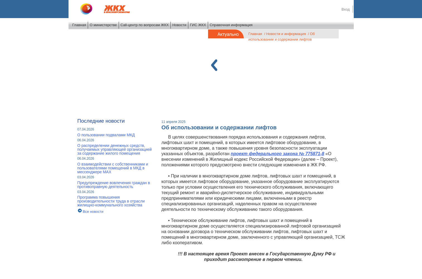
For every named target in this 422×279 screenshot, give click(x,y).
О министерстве (103, 25)
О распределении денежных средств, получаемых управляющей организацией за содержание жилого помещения (114, 149)
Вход (345, 9)
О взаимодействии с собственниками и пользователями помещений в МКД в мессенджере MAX (112, 168)
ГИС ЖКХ (198, 25)
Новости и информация (286, 34)
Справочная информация (231, 25)
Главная (79, 25)
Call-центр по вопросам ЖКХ (145, 25)
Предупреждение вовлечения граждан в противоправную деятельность (113, 185)
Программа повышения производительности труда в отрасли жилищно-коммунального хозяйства (111, 201)
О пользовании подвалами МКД (106, 135)
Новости (179, 25)
